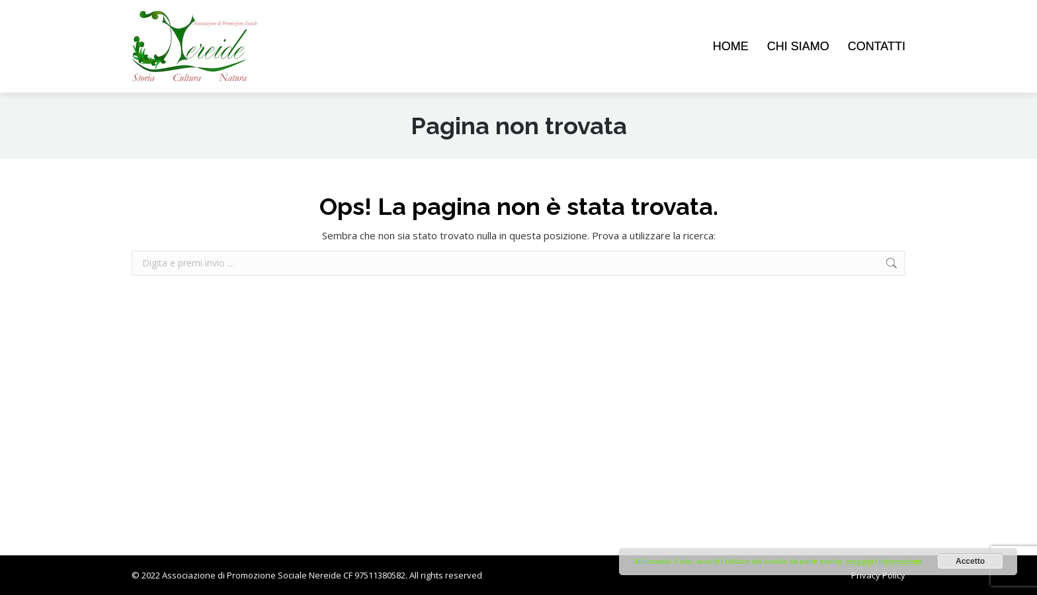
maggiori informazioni (884, 561)
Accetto (970, 561)
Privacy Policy (878, 575)
